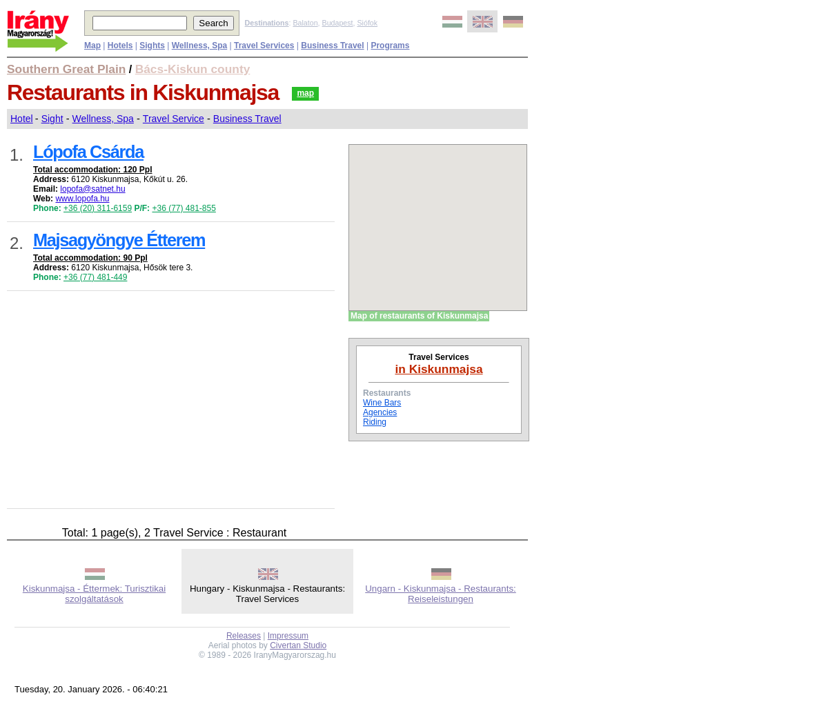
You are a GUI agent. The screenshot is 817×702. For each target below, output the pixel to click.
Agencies (380, 412)
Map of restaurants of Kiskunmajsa (419, 316)
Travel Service (173, 118)
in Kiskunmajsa (438, 369)
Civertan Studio (298, 645)
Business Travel (247, 118)
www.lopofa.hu (82, 198)
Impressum (288, 636)
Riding (374, 422)
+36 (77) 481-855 (183, 208)
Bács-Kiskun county (192, 69)
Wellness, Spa (103, 118)
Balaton (305, 23)
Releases (243, 636)
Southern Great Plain (66, 69)
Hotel (21, 118)
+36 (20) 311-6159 (97, 208)
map (305, 93)
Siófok (367, 23)
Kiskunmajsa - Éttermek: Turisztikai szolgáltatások (94, 593)
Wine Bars (382, 403)
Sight (52, 118)
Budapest (337, 23)
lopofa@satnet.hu (92, 189)
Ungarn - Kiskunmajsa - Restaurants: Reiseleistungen (440, 593)
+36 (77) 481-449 (95, 277)
